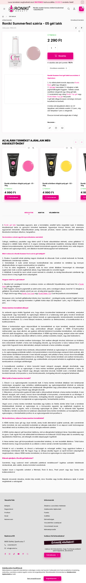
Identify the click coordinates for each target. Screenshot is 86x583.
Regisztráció (8, 509)
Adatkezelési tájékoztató (52, 509)
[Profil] (74, 9)
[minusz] (55, 48)
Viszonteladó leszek (51, 526)
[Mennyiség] (51, 48)
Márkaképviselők (50, 529)
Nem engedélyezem (34, 578)
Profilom (7, 512)
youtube (18, 554)
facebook (5, 554)
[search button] (68, 9)
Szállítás (47, 516)
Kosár (6, 516)
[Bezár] (82, 2)
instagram (9, 554)
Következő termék (77, 20)
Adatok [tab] (41, 212)
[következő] (81, 142)
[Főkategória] (3, 16)
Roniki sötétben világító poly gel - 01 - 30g (19, 184)
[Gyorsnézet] (33, 148)
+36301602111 (38, 10)
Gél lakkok (12, 16)
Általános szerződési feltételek (55, 506)
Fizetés (46, 512)
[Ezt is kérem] (12, 197)
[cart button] (81, 9)
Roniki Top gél (72, 94)
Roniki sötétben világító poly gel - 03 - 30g (58, 184)
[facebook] (76, 28)
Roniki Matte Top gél (55, 97)
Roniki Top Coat (28, 293)
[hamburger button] (4, 9)
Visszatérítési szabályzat (52, 523)
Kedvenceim (8, 519)
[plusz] (55, 47)
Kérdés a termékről (56, 128)
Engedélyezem (51, 578)
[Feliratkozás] (58, 68)
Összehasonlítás (49, 128)
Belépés (7, 506)
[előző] (76, 142)
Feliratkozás (51, 555)
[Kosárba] (60, 56)
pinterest (23, 554)
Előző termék (7, 20)
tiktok (14, 554)
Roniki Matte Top (45, 293)
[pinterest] (81, 28)
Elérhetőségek (49, 519)
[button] (23, 53)
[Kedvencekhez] (79, 31)
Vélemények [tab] (54, 212)
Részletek (50, 122)
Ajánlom (62, 128)
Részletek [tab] (29, 212)
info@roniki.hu (12, 548)
